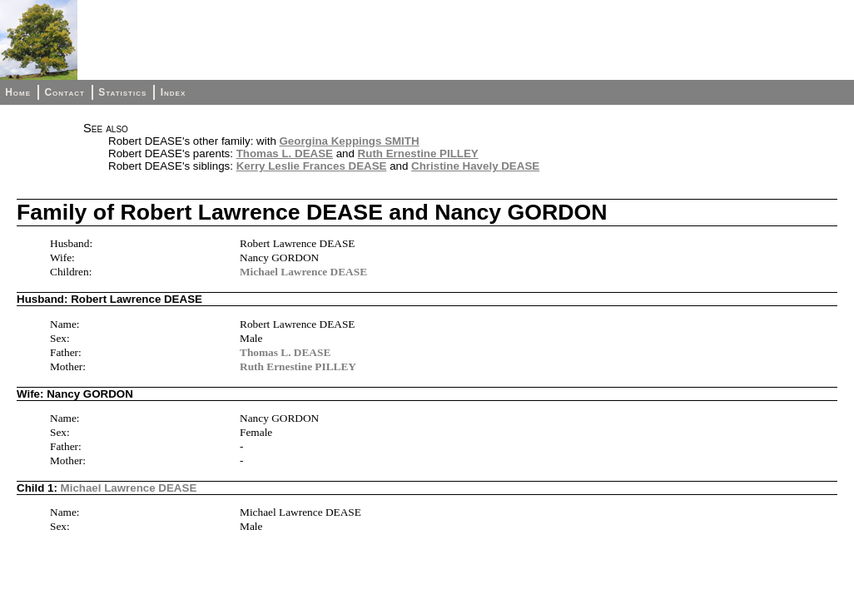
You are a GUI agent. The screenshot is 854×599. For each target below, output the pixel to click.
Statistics (122, 92)
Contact (64, 92)
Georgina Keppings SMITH (350, 141)
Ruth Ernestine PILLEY (418, 153)
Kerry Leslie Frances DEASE (311, 166)
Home (18, 92)
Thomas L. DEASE (284, 153)
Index (173, 92)
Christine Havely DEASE (475, 166)
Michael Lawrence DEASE (303, 271)
